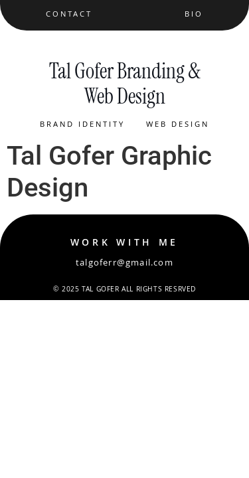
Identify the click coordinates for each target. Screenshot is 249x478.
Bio (194, 15)
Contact (69, 15)
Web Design (177, 125)
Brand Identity (82, 125)
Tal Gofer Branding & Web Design (125, 83)
